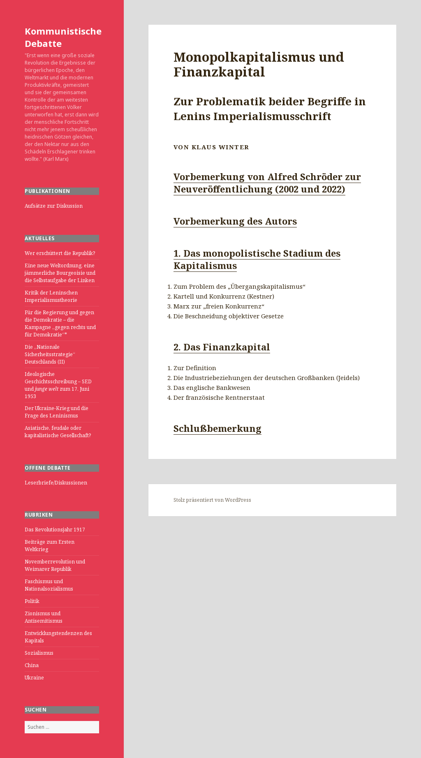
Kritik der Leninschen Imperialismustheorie (51, 296)
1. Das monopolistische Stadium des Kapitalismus (256, 259)
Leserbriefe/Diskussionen (56, 482)
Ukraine (34, 677)
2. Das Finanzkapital (221, 347)
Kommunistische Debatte (63, 37)
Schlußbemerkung (217, 428)
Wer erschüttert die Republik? (60, 253)
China (32, 665)
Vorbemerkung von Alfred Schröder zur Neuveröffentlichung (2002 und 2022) (267, 182)
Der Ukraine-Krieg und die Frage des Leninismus (56, 412)
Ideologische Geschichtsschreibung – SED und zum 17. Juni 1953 (58, 385)
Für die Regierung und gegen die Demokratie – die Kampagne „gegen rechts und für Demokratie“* (60, 323)
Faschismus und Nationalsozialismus (49, 585)
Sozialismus (39, 652)
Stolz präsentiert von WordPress (212, 499)
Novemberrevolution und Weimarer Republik (55, 565)
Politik (32, 601)
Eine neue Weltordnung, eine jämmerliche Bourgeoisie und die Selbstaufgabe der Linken (60, 273)
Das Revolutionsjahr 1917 (55, 529)
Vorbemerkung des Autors (235, 221)
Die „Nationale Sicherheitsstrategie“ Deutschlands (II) (50, 354)
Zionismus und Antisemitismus (43, 617)
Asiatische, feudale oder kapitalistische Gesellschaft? (58, 431)
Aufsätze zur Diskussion (54, 205)
